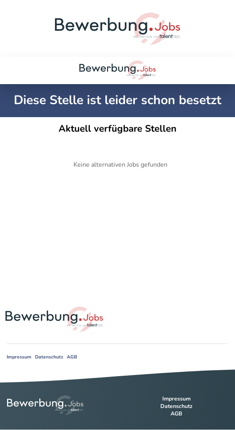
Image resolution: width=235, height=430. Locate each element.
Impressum (19, 357)
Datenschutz (49, 357)
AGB (72, 357)
